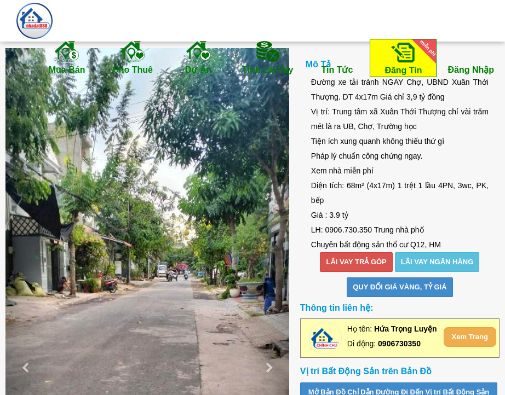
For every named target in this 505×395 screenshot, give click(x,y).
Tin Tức (337, 56)
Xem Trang (470, 337)
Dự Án (198, 56)
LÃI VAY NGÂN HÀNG (437, 262)
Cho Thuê (132, 56)
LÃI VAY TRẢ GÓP (356, 262)
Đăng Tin (408, 57)
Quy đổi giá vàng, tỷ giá (399, 287)
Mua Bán (67, 56)
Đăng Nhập (470, 56)
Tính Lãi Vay (267, 56)
